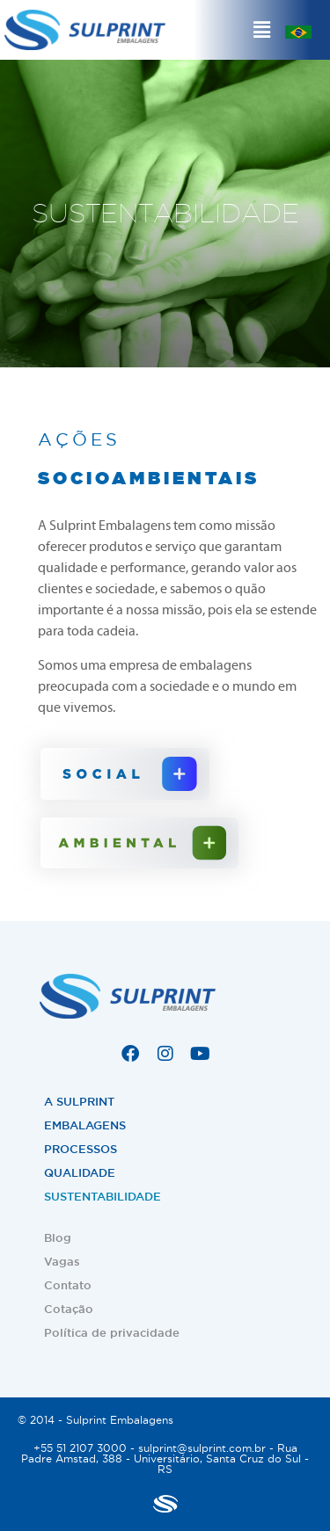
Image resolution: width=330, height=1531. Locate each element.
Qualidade (79, 1172)
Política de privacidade (112, 1332)
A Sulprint (79, 1101)
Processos (80, 1149)
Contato (68, 1285)
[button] (262, 30)
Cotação (68, 1309)
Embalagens (85, 1125)
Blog (57, 1237)
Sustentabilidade (102, 1196)
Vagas (62, 1261)
